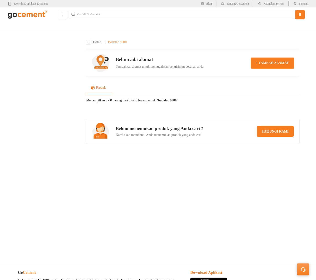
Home (97, 42)
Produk (98, 88)
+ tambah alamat (272, 63)
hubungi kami (275, 132)
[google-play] (29, 3)
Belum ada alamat (134, 59)
